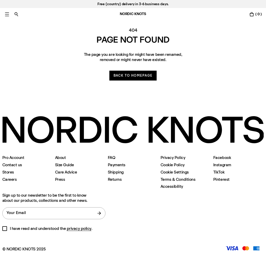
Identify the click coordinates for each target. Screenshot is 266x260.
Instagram (222, 164)
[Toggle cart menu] (255, 14)
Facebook (222, 157)
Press (60, 179)
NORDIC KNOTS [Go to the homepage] (133, 14)
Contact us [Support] (12, 164)
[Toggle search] (16, 14)
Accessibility (172, 186)
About (60, 157)
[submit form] (99, 213)
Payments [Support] (116, 164)
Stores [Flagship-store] (8, 172)
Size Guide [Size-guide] (64, 164)
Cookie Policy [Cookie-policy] (173, 164)
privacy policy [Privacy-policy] (79, 228)
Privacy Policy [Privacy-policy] (173, 157)
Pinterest (221, 179)
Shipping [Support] (116, 172)
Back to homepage (133, 75)
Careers (9, 179)
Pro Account (13, 157)
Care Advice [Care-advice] (66, 172)
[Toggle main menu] (7, 14)
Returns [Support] (115, 179)
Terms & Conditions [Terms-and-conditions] (178, 179)
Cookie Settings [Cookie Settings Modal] (175, 172)
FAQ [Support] (111, 157)
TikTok (218, 172)
